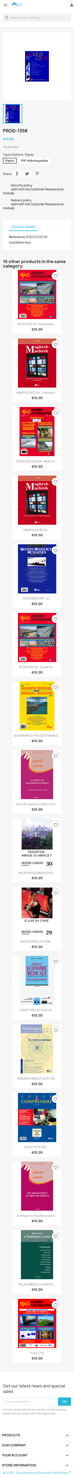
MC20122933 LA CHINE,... (37, 941)
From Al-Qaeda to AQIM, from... (37, 804)
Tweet (27, 174)
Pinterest (37, 174)
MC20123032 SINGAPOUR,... (37, 873)
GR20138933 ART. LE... (37, 598)
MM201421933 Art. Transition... (37, 392)
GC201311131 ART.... (37, 1147)
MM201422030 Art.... (37, 530)
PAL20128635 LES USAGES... (37, 1284)
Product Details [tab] (23, 227)
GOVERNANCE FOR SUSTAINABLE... (37, 735)
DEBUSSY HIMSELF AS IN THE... (37, 1078)
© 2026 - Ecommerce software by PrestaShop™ (37, 1473)
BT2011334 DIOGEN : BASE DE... (37, 461)
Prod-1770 (37, 1353)
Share (17, 174)
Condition (16, 242)
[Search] (37, 18)
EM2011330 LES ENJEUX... (37, 1010)
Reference (17, 237)
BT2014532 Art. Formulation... (37, 324)
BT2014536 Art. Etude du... (37, 667)
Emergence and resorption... (37, 1216)
